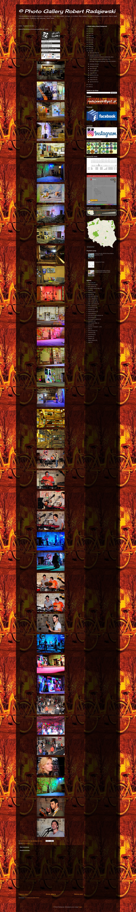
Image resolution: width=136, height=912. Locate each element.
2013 (89, 51)
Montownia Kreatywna (93, 319)
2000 (89, 86)
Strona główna (51, 894)
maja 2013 (92, 73)
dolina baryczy (91, 284)
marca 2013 (93, 77)
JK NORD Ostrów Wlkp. (94, 288)
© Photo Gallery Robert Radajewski (67, 11)
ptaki (89, 328)
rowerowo (90, 332)
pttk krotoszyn (91, 330)
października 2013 (94, 55)
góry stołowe (91, 286)
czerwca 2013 (93, 70)
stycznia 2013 (93, 81)
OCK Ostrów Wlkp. (92, 323)
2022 (89, 31)
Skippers (90, 338)
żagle (89, 342)
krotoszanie (91, 313)
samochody (91, 334)
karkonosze (91, 292)
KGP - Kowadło (92, 300)
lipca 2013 (92, 68)
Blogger (80, 907)
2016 (89, 44)
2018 (89, 40)
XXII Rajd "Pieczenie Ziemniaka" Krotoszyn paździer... (102, 61)
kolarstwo (90, 309)
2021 (89, 33)
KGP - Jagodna (92, 298)
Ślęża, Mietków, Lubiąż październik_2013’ (99, 59)
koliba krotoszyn (92, 311)
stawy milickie (91, 340)
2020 (89, 35)
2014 (89, 48)
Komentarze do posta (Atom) (32, 897)
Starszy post (78, 894)
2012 (89, 84)
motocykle (90, 321)
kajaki (89, 290)
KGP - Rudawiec (92, 302)
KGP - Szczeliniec (92, 303)
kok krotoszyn (26, 843)
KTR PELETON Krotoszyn (94, 315)
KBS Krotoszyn (92, 296)
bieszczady (91, 282)
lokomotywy (91, 317)
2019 (89, 37)
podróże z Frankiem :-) (93, 326)
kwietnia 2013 (93, 75)
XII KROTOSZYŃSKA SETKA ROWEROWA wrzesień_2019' (102, 271)
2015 (89, 46)
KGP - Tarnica (91, 305)
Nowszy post (23, 894)
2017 (89, 42)
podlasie (90, 325)
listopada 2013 (93, 52)
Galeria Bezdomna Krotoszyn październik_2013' (101, 57)
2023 (89, 29)
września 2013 (93, 64)
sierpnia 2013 (93, 66)
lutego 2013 (93, 79)
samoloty (90, 336)
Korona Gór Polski (99, 262)
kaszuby (90, 294)
